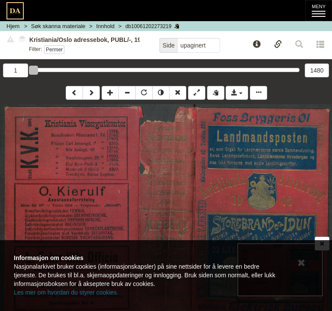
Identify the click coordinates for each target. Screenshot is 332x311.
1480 (316, 70)
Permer (54, 50)
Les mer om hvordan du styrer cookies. (66, 292)
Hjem (12, 26)
